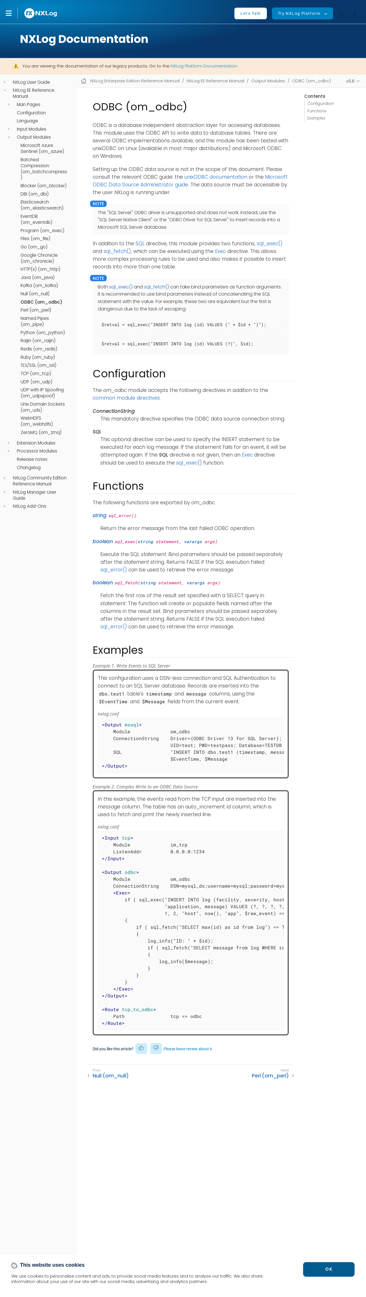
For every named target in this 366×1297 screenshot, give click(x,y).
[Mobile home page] (83, 81)
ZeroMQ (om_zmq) (41, 432)
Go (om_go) (34, 247)
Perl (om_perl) (36, 310)
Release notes (32, 459)
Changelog (29, 468)
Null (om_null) (35, 294)
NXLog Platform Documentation (204, 66)
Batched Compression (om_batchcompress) (44, 169)
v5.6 (350, 81)
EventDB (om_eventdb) (36, 219)
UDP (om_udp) (36, 382)
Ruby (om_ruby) (38, 357)
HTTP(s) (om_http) (40, 269)
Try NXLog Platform (299, 13)
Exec (220, 251)
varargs (193, 541)
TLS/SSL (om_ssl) (38, 365)
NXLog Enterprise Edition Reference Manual (135, 81)
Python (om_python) (43, 333)
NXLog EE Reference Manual (33, 93)
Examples (316, 118)
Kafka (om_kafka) (39, 285)
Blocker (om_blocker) (44, 186)
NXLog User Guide (31, 82)
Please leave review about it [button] (188, 1049)
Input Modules (31, 129)
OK (329, 1269)
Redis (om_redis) (39, 349)
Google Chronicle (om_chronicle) (39, 258)
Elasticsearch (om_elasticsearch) (42, 205)
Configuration (31, 113)
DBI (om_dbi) (35, 194)
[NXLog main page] (40, 13)
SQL (140, 243)
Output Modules (34, 137)
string (100, 515)
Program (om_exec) (42, 231)
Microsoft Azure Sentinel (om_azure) (42, 148)
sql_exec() (270, 243)
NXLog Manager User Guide (34, 495)
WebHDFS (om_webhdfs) (37, 421)
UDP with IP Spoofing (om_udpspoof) (42, 393)
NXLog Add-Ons (29, 506)
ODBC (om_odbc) (41, 302)
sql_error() (113, 569)
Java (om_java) (38, 277)
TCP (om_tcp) (36, 373)
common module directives (126, 398)
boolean (103, 541)
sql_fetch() (117, 251)
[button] (14, 13)
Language (27, 121)
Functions (316, 111)
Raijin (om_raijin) (38, 341)
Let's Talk (250, 13)
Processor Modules (37, 451)
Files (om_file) (35, 239)
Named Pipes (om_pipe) (35, 321)
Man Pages (28, 104)
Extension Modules (36, 443)
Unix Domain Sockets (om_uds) (43, 407)
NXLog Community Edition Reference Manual (40, 481)
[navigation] (5, 82)
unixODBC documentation (215, 177)
